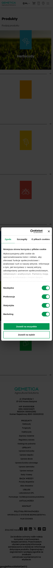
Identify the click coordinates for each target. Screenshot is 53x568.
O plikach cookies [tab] (41, 239)
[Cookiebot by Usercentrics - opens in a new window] (32, 231)
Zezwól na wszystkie (26, 326)
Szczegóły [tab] (22, 239)
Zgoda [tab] (8, 239)
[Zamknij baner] (49, 231)
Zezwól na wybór (26, 334)
